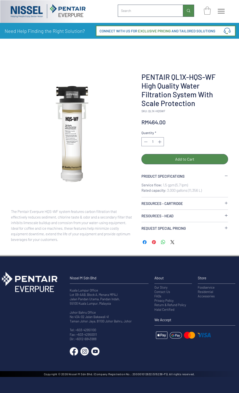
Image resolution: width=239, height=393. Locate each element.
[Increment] (160, 141)
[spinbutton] (152, 141)
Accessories (206, 296)
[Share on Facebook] (145, 242)
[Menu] (221, 11)
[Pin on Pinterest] (154, 242)
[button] (207, 11)
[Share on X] (172, 242)
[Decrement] (145, 141)
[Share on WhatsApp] (163, 242)
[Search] (147, 11)
